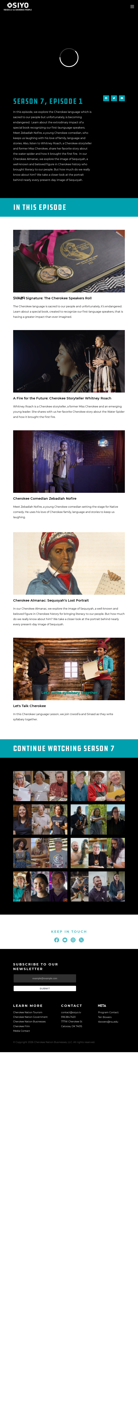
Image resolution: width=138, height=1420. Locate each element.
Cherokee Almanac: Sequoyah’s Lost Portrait (51, 600)
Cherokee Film (21, 1026)
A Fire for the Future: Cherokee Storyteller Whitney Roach (62, 398)
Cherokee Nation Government (30, 1017)
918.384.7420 (68, 1017)
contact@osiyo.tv (71, 1012)
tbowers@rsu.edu (108, 1021)
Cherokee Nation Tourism (27, 1012)
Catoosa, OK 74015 (71, 1026)
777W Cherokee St (71, 1021)
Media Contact (21, 1030)
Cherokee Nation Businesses (29, 1021)
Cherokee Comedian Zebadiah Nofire (44, 498)
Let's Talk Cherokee (29, 706)
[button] (106, 98)
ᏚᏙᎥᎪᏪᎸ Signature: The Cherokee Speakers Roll (52, 298)
